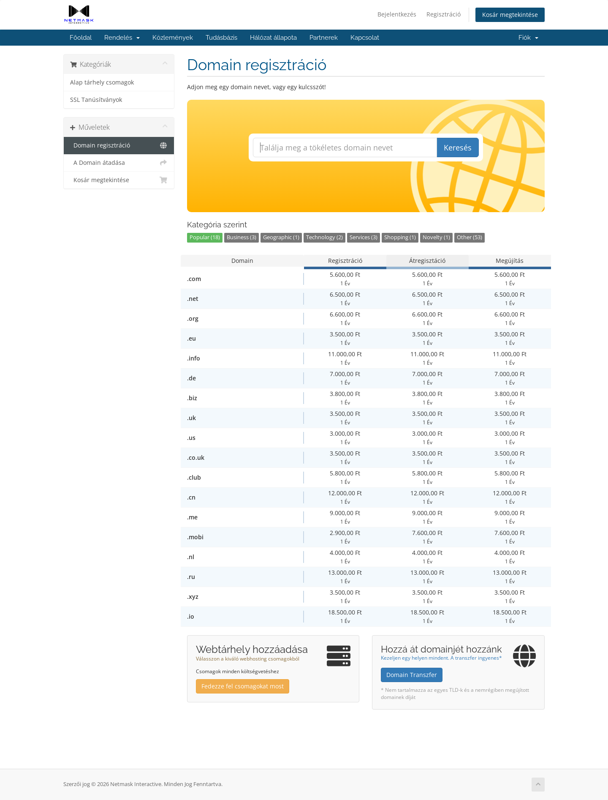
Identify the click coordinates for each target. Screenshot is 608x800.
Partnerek (323, 37)
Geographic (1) (281, 237)
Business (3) (241, 237)
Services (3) (363, 237)
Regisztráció (443, 14)
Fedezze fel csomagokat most (242, 686)
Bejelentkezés (396, 14)
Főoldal (81, 37)
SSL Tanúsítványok (96, 100)
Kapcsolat (364, 37)
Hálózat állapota (273, 37)
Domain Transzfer (411, 675)
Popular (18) (205, 237)
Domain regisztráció (119, 145)
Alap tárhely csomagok (102, 82)
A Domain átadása (119, 163)
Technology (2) (324, 237)
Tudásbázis (221, 37)
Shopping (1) (400, 237)
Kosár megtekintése (510, 15)
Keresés (458, 147)
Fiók (528, 37)
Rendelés (122, 37)
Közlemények (172, 37)
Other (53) (469, 237)
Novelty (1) (436, 237)
